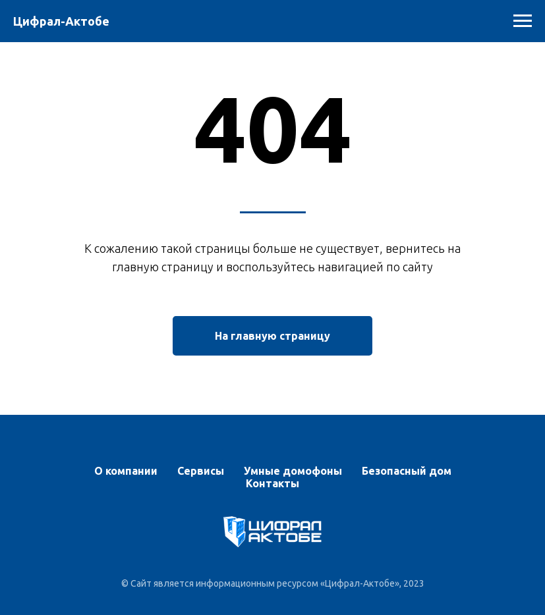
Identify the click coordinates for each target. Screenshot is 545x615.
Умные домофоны (293, 471)
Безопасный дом (406, 471)
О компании (126, 471)
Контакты (272, 483)
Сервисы (200, 471)
